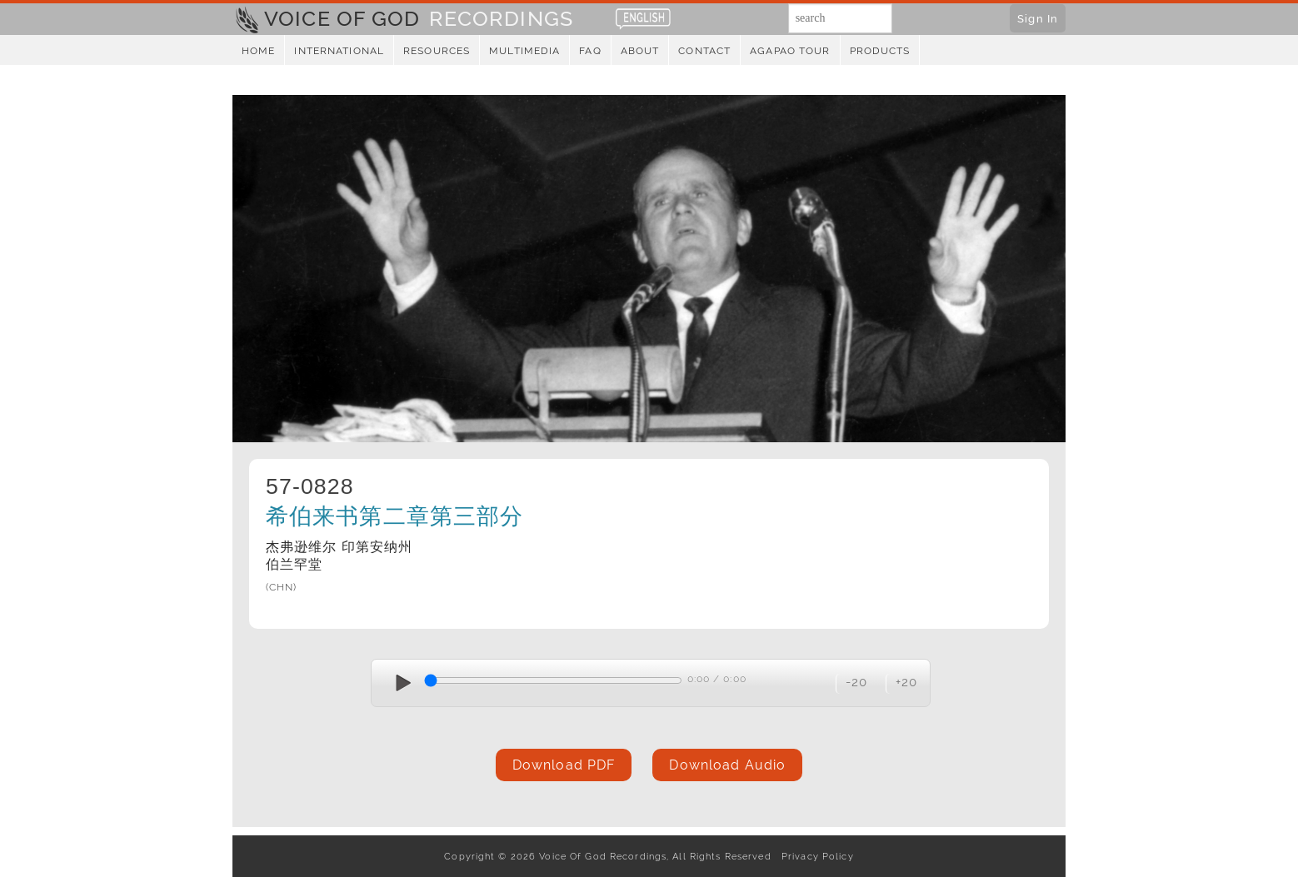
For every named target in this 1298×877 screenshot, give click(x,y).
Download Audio (727, 765)
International (339, 51)
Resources (436, 51)
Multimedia (524, 51)
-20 (856, 682)
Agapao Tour (790, 51)
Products (880, 51)
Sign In (1037, 18)
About (640, 51)
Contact (704, 51)
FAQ (590, 51)
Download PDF (563, 765)
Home (258, 51)
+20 (906, 682)
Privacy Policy (814, 856)
